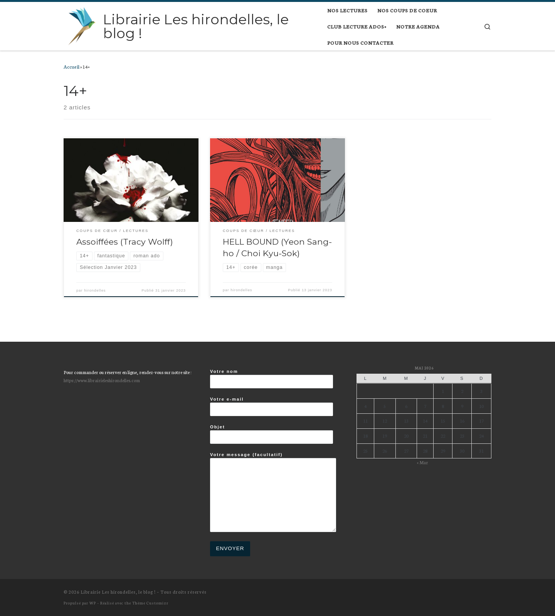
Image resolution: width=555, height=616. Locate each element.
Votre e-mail (271, 406)
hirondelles (95, 290)
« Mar (422, 462)
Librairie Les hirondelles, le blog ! (118, 592)
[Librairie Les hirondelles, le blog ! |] (82, 25)
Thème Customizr (150, 603)
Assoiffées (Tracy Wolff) (124, 242)
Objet (271, 434)
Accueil (71, 66)
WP (92, 603)
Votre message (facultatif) (273, 492)
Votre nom (271, 378)
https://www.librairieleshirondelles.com (102, 380)
